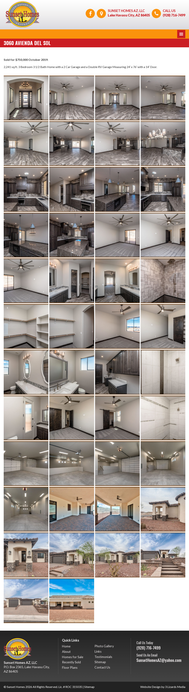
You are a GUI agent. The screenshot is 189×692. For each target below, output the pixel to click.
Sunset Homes (16, 686)
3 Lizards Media (175, 686)
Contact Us (102, 667)
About (66, 652)
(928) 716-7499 (174, 15)
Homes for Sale (72, 657)
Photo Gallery (104, 646)
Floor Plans (70, 667)
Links (98, 651)
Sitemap (100, 662)
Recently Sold (71, 662)
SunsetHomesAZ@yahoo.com (158, 660)
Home (66, 646)
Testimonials (103, 657)
